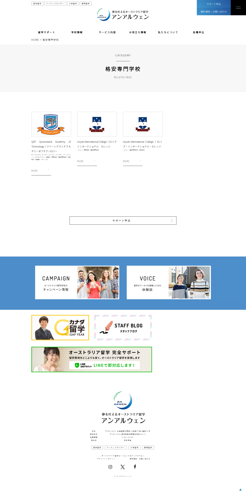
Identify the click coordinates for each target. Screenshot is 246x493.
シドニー (80, 150)
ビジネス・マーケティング (57, 155)
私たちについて (168, 32)
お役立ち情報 (137, 32)
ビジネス (45, 155)
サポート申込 (214, 4)
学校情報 (77, 32)
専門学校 (54, 157)
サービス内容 (107, 32)
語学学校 (142, 150)
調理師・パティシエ (41, 159)
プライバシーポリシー (106, 458)
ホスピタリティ (40, 157)
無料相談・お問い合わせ (214, 11)
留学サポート (46, 32)
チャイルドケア (36, 155)
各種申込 (198, 32)
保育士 (48, 157)
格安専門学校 (63, 157)
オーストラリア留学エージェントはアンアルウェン (123, 455)
